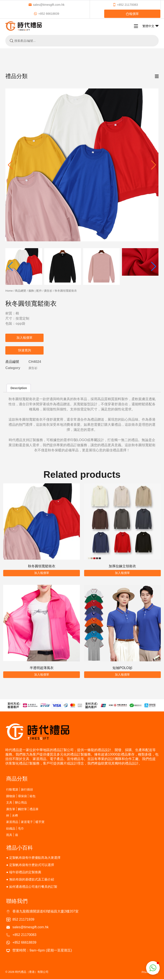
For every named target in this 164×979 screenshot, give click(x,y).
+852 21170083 (125, 4)
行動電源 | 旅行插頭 (19, 789)
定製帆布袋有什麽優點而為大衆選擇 (34, 857)
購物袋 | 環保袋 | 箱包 (20, 796)
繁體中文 (150, 26)
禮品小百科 (19, 848)
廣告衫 (48, 290)
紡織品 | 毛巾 (15, 828)
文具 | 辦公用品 (16, 802)
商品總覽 (20, 290)
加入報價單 (24, 337)
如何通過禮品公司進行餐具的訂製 (33, 886)
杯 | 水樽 (12, 815)
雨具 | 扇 (12, 835)
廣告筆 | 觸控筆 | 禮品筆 (22, 809)
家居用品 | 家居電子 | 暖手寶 (25, 822)
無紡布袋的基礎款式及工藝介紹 (31, 879)
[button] (154, 165)
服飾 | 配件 (35, 290)
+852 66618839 (46, 13)
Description (18, 388)
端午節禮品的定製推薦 (25, 872)
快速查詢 (24, 350)
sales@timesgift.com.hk (46, 4)
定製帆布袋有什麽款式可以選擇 (31, 865)
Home (9, 290)
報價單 (132, 14)
